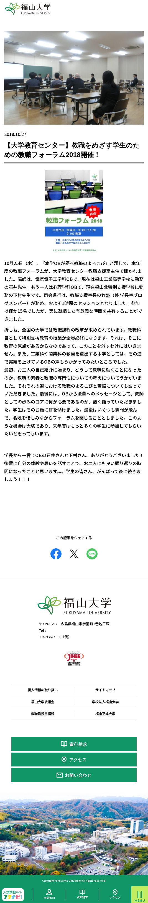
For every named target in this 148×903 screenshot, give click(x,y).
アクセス (77, 759)
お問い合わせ (78, 775)
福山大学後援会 (42, 701)
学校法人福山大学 (105, 701)
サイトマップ (105, 689)
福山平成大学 (105, 713)
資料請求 (78, 744)
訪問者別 (49, 898)
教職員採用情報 (42, 713)
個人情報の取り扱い (43, 689)
